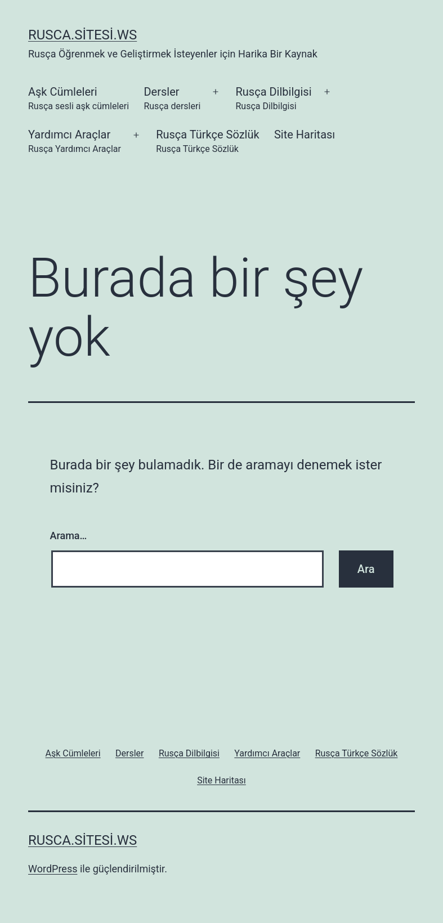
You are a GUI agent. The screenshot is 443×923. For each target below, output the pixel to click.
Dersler (172, 99)
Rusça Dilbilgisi (273, 99)
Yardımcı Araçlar (74, 142)
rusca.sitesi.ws (82, 35)
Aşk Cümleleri (78, 99)
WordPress (52, 869)
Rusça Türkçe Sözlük (207, 142)
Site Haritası (304, 134)
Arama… (68, 535)
